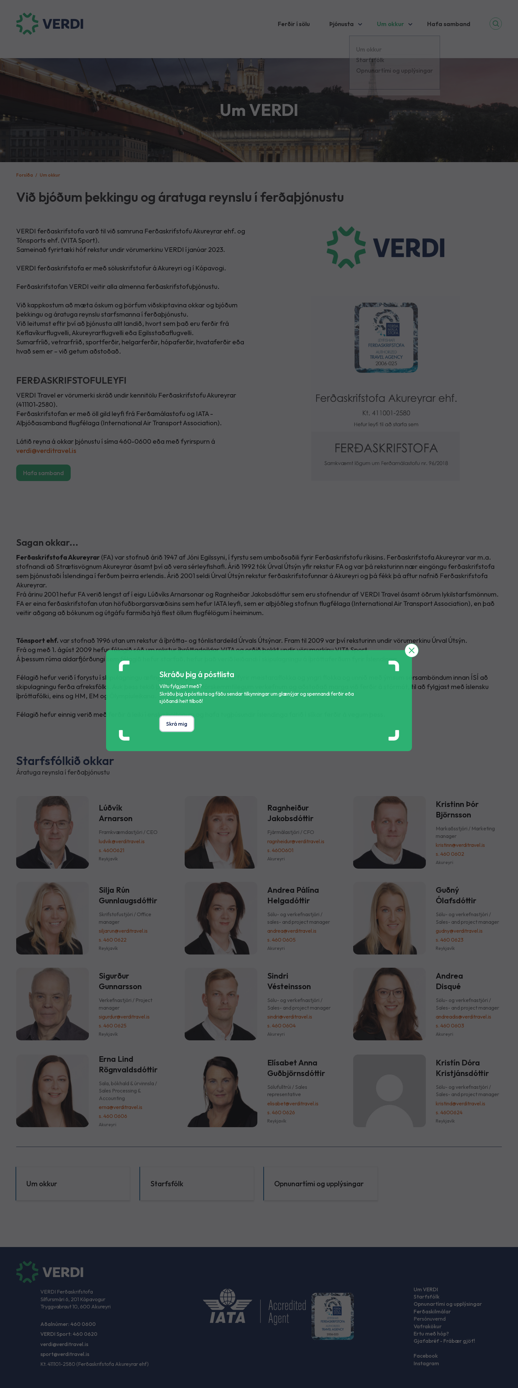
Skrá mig (176, 723)
